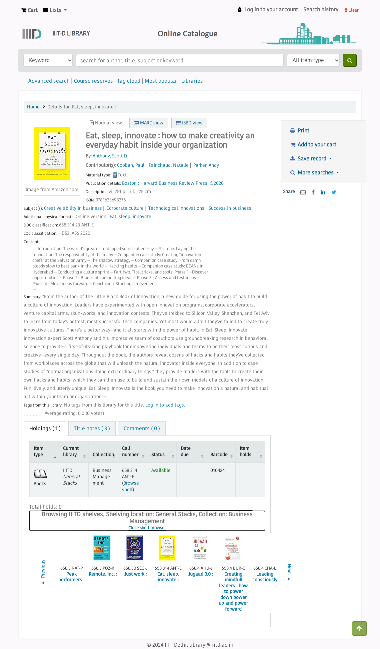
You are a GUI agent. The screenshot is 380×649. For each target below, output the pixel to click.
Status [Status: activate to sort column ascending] (158, 455)
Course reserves (93, 80)
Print (299, 130)
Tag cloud (128, 80)
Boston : (130, 183)
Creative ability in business (73, 208)
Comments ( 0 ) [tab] (142, 428)
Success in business (230, 208)
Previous (43, 573)
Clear (351, 10)
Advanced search (49, 80)
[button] (29, 10)
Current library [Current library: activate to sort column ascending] (71, 451)
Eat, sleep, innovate (130, 216)
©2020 (217, 183)
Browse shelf (130, 486)
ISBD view (189, 123)
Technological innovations (176, 208)
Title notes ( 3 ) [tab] (92, 428)
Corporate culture (125, 208)
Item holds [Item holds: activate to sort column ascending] (245, 451)
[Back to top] (359, 628)
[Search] (350, 60)
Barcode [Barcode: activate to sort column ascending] (219, 455)
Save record (308, 158)
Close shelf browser (167, 528)
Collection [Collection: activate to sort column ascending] (103, 455)
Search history (320, 9)
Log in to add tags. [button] (165, 405)
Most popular (161, 80)
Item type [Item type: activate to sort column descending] (38, 451)
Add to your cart (312, 144)
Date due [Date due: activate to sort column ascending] (186, 451)
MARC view (148, 123)
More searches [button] (312, 172)
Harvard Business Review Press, (174, 183)
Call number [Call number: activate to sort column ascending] (130, 451)
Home (33, 107)
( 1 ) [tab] (45, 428)
